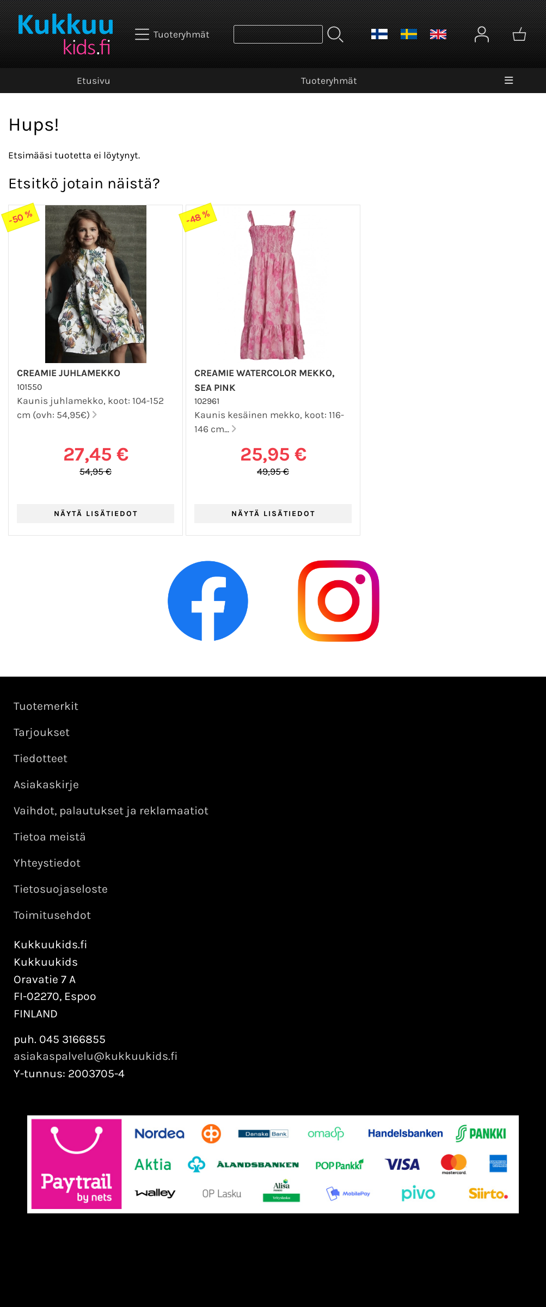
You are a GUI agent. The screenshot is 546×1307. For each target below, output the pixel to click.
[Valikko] (509, 80)
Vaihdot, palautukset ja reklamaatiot (111, 810)
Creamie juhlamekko (68, 372)
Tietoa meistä (50, 836)
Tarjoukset (42, 732)
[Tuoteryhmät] (173, 34)
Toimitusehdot (52, 915)
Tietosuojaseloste (61, 888)
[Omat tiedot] (482, 34)
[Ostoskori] (519, 34)
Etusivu (94, 80)
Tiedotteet (41, 758)
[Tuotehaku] (278, 34)
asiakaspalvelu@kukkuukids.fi (96, 1056)
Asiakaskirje (46, 784)
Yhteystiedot (47, 862)
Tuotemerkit (46, 706)
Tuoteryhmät (329, 80)
